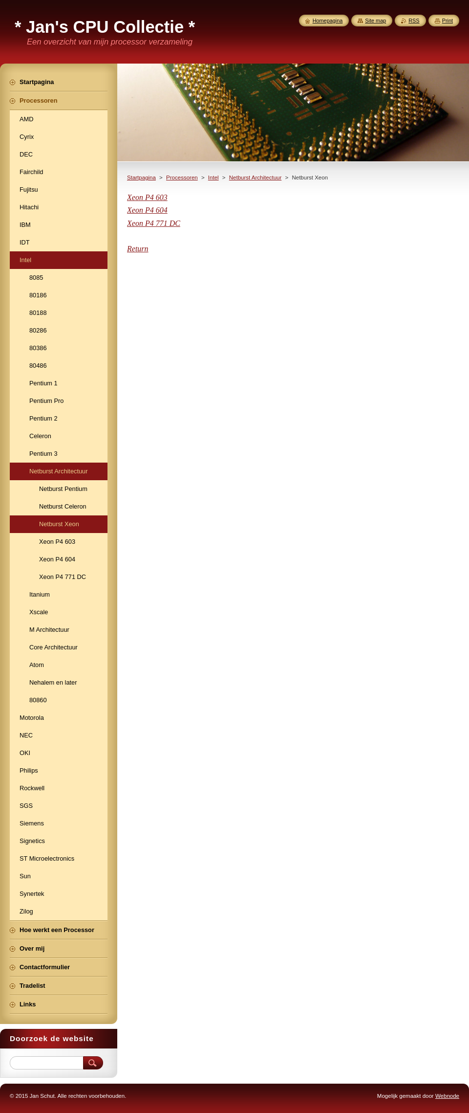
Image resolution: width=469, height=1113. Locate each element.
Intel (213, 177)
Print (447, 20)
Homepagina (328, 20)
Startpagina (141, 177)
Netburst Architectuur (255, 177)
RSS (413, 20)
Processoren (182, 177)
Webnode (447, 1096)
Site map (375, 20)
